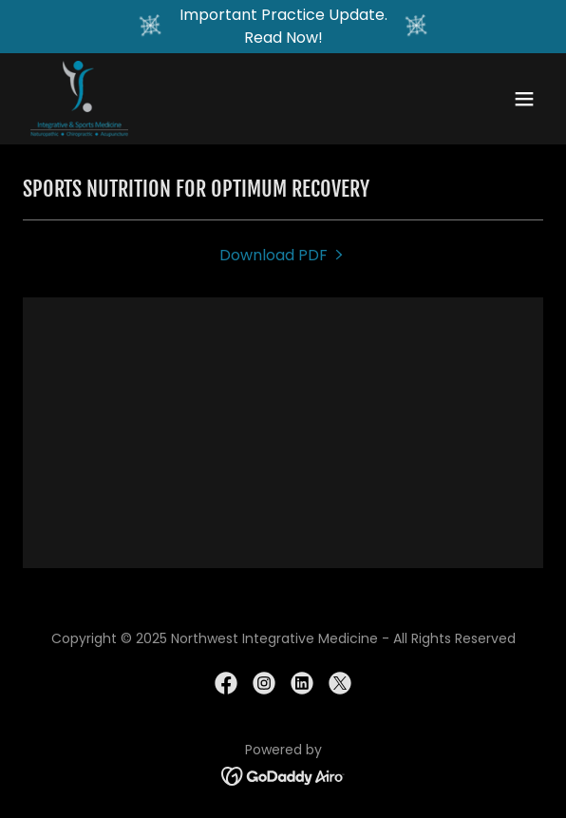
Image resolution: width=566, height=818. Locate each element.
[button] (524, 99)
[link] (79, 99)
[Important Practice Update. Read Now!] (283, 26)
